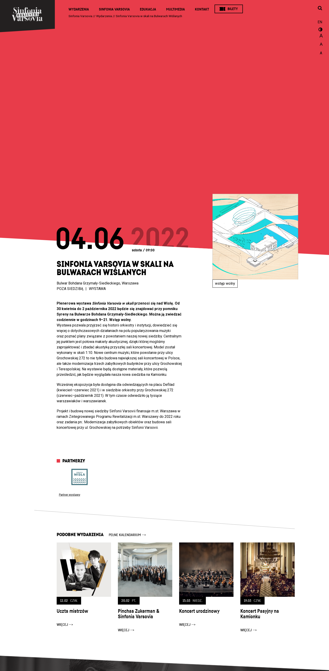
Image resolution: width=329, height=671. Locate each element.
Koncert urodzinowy (199, 611)
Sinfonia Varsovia (114, 9)
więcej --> (65, 624)
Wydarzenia (79, 9)
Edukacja (148, 9)
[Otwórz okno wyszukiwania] (319, 8)
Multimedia (175, 9)
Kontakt (202, 9)
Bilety (233, 9)
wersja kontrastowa (319, 30)
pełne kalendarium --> (127, 535)
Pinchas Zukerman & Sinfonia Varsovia (138, 614)
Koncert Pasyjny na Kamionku (259, 614)
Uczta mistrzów (72, 611)
